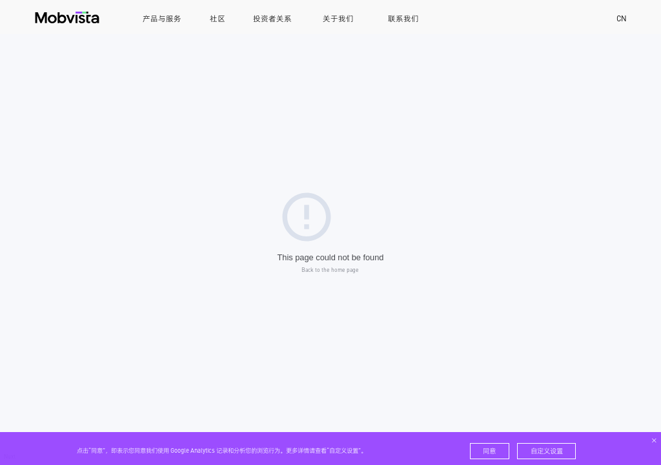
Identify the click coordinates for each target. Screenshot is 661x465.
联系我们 (403, 19)
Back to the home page (330, 269)
